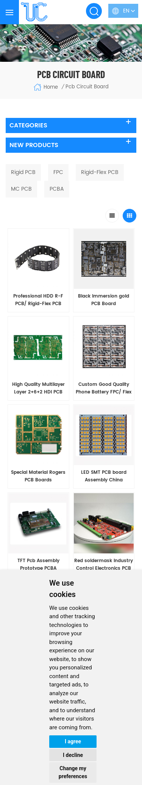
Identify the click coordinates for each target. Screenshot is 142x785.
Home (45, 87)
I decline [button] (73, 755)
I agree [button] (73, 741)
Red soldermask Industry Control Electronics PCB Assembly (103, 564)
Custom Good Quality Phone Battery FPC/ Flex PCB (103, 388)
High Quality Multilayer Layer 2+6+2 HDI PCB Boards (38, 388)
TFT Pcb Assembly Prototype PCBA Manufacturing (38, 564)
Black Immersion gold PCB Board (103, 300)
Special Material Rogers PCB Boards (38, 476)
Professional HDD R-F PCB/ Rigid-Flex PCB (38, 300)
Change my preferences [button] (73, 772)
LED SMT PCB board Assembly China (103, 476)
